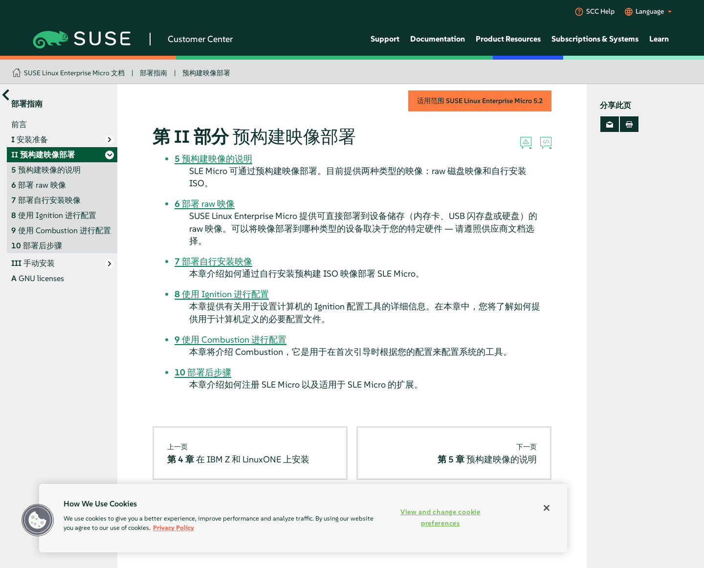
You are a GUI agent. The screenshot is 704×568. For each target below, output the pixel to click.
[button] (37, 520)
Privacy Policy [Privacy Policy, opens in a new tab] (173, 528)
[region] (303, 518)
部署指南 (153, 72)
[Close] (546, 508)
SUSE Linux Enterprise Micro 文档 (74, 72)
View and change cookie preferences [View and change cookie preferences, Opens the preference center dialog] (440, 517)
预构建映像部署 (206, 72)
